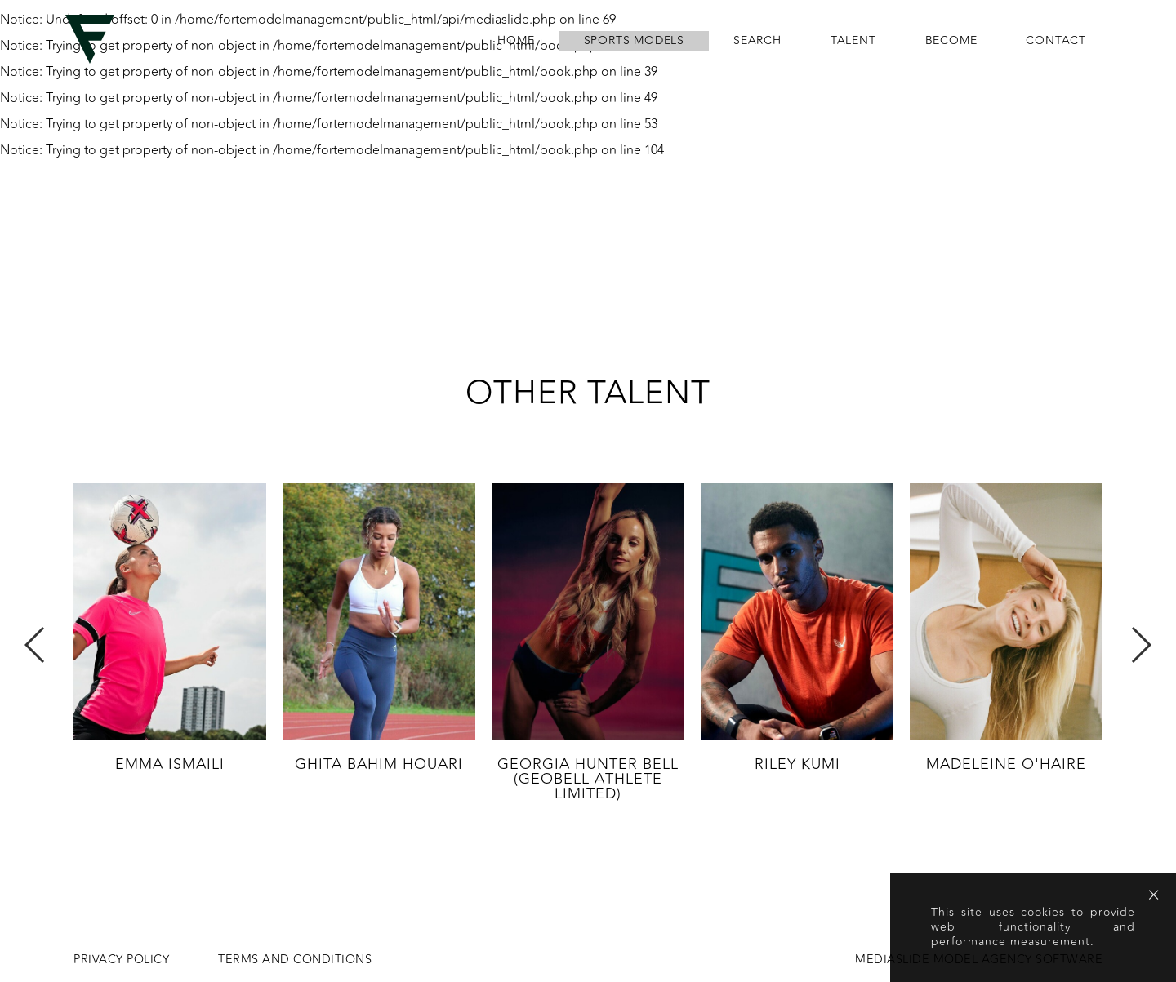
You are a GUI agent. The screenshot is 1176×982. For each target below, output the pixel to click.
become (951, 41)
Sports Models (634, 41)
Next (1140, 645)
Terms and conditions (295, 960)
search (757, 41)
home (515, 41)
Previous (35, 645)
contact (1056, 41)
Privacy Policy (121, 960)
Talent (853, 41)
